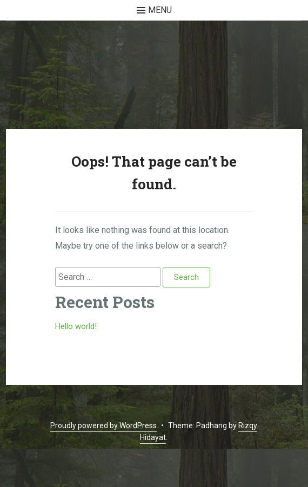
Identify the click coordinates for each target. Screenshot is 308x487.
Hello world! (76, 326)
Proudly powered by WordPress (103, 425)
